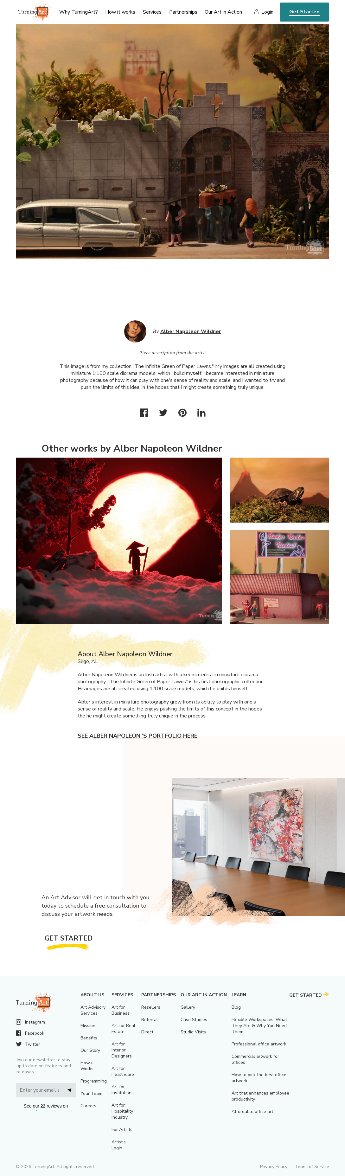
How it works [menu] (120, 12)
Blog (236, 1007)
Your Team (91, 1093)
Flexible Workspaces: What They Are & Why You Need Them (259, 1026)
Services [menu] (152, 12)
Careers (88, 1106)
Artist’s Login (119, 1145)
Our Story (90, 1050)
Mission (87, 1026)
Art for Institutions (123, 1090)
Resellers (150, 1007)
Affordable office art (252, 1112)
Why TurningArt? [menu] (78, 12)
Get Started (304, 11)
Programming (93, 1081)
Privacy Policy (273, 1167)
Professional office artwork (259, 1044)
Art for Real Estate (123, 1029)
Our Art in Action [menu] (223, 12)
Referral (149, 1020)
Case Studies (194, 1020)
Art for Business (121, 1010)
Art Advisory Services (92, 1010)
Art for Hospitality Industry (122, 1111)
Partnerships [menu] (183, 12)
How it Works (87, 1066)
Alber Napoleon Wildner (190, 331)
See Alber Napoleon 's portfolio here (137, 736)
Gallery (188, 1007)
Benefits (88, 1038)
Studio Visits (193, 1032)
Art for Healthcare (123, 1071)
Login (267, 12)
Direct (147, 1032)
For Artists (122, 1130)
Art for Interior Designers (122, 1050)
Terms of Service (312, 1167)
